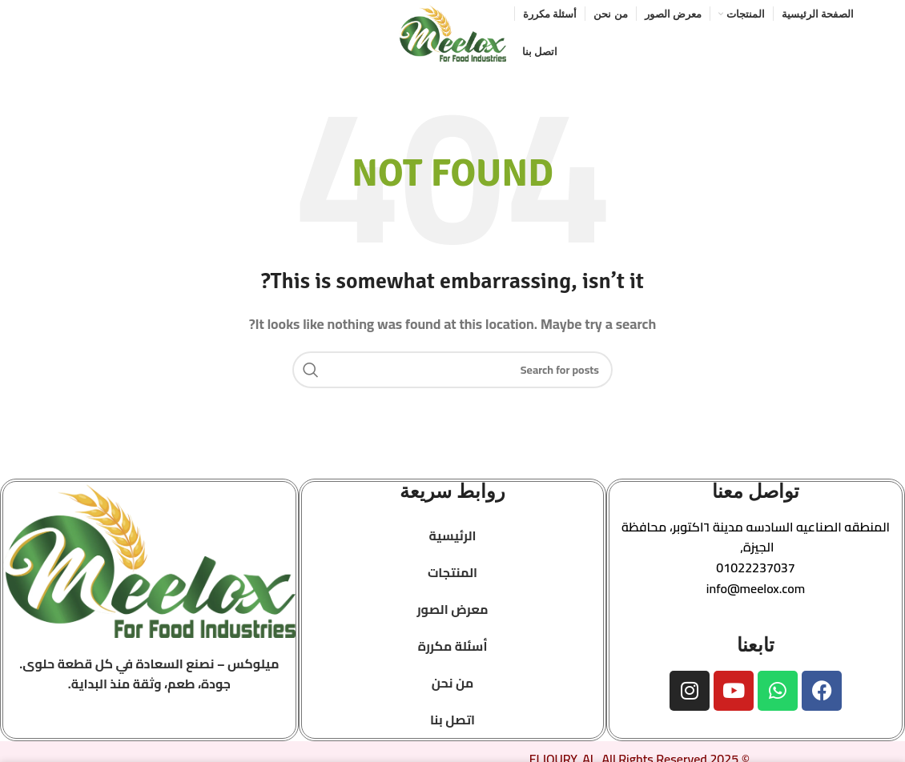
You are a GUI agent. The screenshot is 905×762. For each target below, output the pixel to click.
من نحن (453, 685)
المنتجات (452, 575)
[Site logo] (452, 33)
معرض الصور (452, 612)
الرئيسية (452, 538)
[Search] (452, 372)
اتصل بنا (452, 722)
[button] (755, 539)
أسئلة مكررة (453, 648)
